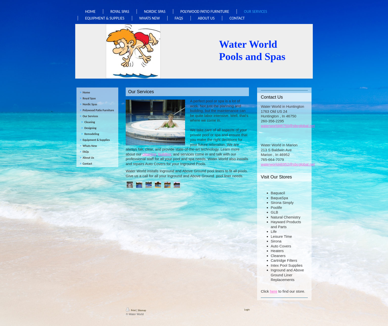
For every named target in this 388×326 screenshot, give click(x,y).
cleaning (149, 154)
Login (247, 309)
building (164, 154)
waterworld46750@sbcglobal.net (288, 126)
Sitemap (142, 310)
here (273, 291)
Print (131, 310)
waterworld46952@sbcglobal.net (288, 164)
